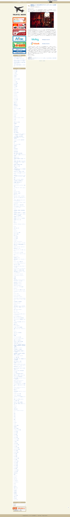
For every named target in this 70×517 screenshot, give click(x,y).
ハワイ (15, 80)
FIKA (14, 147)
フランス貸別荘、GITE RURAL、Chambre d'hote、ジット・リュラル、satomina (19, 137)
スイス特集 (15, 446)
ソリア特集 (15, 86)
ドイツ (15, 90)
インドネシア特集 (16, 447)
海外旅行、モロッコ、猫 (17, 219)
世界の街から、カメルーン (18, 282)
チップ (15, 208)
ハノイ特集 (15, 71)
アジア (15, 226)
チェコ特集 (15, 453)
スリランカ (15, 101)
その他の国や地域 (16, 126)
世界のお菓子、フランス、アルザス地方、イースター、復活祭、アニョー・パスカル (19, 307)
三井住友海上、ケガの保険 (18, 349)
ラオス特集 (15, 434)
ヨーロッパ (15, 304)
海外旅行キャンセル (17, 257)
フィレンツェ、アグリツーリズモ (18, 338)
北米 (14, 413)
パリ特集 (15, 441)
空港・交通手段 (16, 132)
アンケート (15, 489)
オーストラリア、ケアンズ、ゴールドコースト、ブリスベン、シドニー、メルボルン (19, 299)
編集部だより (16, 104)
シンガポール (16, 480)
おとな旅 (15, 498)
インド (15, 120)
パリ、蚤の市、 (16, 238)
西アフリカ (15, 235)
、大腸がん (15, 167)
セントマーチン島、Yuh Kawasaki (19, 370)
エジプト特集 (16, 437)
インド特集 (15, 455)
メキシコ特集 (16, 462)
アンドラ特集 (16, 450)
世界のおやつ (16, 129)
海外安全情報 (16, 151)
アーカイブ (14, 503)
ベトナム (15, 477)
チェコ (15, 229)
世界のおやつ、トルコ (17, 248)
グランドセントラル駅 (17, 144)
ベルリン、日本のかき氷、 (18, 395)
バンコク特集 (16, 83)
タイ (14, 110)
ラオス (15, 483)
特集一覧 (15, 496)
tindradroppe (16, 148)
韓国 (14, 177)
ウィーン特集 (16, 435)
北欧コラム (15, 102)
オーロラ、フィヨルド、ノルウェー (19, 117)
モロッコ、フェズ (16, 312)
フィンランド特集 (16, 444)
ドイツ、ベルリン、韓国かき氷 (18, 261)
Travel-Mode (16, 105)
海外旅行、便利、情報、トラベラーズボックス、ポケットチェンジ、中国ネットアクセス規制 (19, 162)
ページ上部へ (68, 507)
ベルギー (15, 407)
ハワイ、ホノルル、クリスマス (18, 355)
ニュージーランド (16, 183)
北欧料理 (15, 145)
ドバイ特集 (15, 459)
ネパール (15, 107)
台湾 (14, 416)
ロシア (15, 111)
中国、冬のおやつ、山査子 (18, 361)
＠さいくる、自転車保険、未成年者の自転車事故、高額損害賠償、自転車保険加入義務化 (19, 345)
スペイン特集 (16, 432)
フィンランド (16, 96)
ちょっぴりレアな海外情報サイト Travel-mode (19, 10)
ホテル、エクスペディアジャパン (18, 380)
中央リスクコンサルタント (18, 285)
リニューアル (16, 499)
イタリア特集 (16, 495)
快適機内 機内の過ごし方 (18, 182)
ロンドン (15, 331)
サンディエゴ (16, 98)
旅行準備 (15, 493)
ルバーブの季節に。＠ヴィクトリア (19, 58)
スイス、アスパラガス (17, 295)
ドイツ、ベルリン (16, 293)
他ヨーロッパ (16, 194)
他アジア (15, 222)
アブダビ (15, 422)
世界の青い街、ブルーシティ (18, 366)
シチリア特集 (16, 431)
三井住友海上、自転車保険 (18, 301)
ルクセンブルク (16, 89)
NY (14, 142)
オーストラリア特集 (17, 449)
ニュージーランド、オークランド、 (19, 275)
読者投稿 (15, 492)
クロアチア (15, 93)
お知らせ (15, 486)
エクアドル (15, 95)
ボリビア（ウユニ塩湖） (17, 108)
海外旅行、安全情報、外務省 (18, 164)
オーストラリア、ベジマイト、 (18, 296)
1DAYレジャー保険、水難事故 (18, 402)
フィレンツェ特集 (16, 438)
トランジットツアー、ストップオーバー (19, 268)
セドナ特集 (15, 456)
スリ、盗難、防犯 (16, 357)
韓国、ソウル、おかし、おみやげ (18, 179)
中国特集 (15, 123)
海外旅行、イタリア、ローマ (18, 216)
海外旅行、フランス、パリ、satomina (19, 218)
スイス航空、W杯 (16, 400)
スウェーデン (16, 150)
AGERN (15, 141)
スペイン (15, 77)
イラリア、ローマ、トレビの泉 (18, 252)
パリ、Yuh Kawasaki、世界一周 (18, 373)
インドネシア (16, 74)
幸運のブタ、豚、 (16, 157)
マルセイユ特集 (16, 425)
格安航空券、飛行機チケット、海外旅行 (19, 212)
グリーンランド (16, 256)
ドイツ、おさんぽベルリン (18, 316)
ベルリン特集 (16, 99)
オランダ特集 (16, 465)
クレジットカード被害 (17, 232)
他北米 (15, 278)
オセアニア (15, 288)
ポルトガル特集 (16, 428)
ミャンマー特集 (16, 440)
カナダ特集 (15, 468)
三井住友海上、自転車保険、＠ (18, 180)
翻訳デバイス (16, 324)
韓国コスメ (15, 389)
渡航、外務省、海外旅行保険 (18, 153)
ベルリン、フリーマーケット (18, 241)
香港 (14, 474)
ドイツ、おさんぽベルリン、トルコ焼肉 (19, 383)
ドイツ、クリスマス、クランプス (18, 410)
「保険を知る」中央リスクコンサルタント (52, 0)
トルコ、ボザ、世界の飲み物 (18, 376)
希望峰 (15, 335)
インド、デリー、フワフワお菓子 (18, 286)
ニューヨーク (16, 113)
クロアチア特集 (16, 92)
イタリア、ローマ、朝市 (17, 393)
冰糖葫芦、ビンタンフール (18, 362)
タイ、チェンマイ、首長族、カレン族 (19, 289)
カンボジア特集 (16, 452)
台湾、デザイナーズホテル (18, 309)
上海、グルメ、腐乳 (17, 264)
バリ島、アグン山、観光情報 (18, 327)
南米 (14, 419)
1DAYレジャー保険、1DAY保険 (18, 341)
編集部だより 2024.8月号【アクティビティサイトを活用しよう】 (43, 5)
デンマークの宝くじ (17, 325)
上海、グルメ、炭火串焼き (18, 332)
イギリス (15, 114)
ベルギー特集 (16, 471)
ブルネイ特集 (16, 443)
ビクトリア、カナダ (17, 191)
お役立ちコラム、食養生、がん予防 (19, 171)
